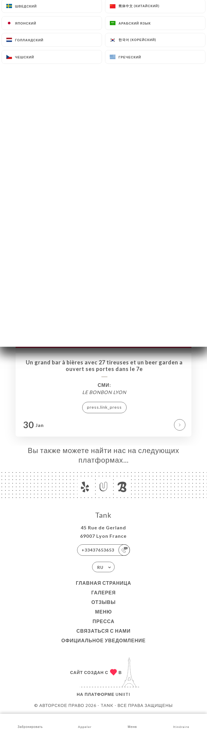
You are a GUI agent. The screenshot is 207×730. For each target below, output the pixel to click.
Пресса (103, 621)
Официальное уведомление (104, 640)
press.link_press (104, 407)
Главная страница (103, 583)
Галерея (103, 592)
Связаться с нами (103, 631)
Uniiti (123, 694)
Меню (103, 611)
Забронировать (30, 721)
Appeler (85, 721)
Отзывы (103, 602)
